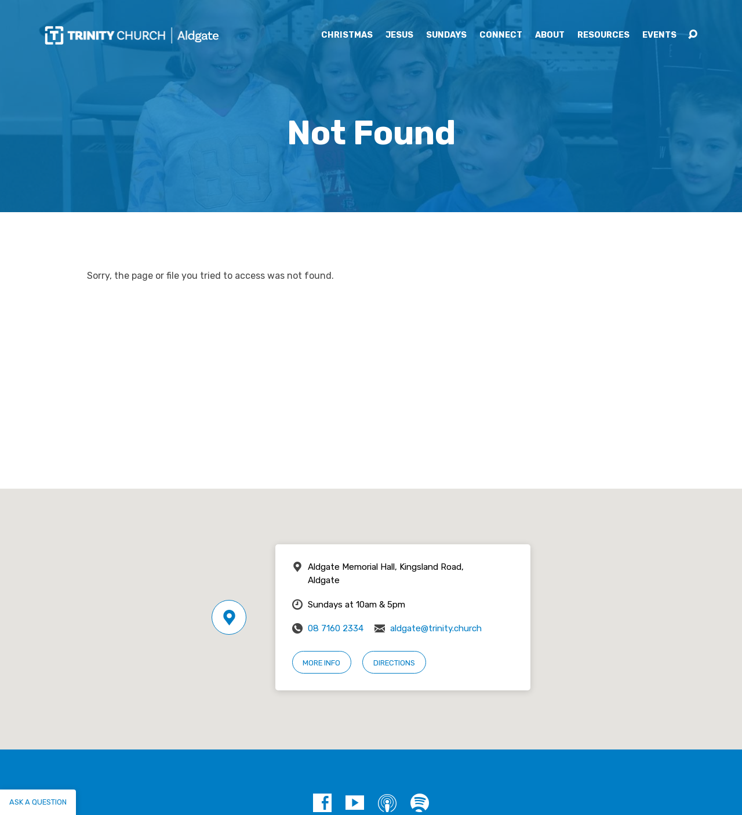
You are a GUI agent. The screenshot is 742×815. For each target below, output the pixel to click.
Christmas (347, 35)
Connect (500, 35)
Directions (394, 662)
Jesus (399, 35)
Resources (603, 35)
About (550, 35)
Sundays (446, 35)
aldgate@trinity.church (436, 628)
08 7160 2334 (335, 628)
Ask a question (38, 802)
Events (659, 35)
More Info (321, 662)
